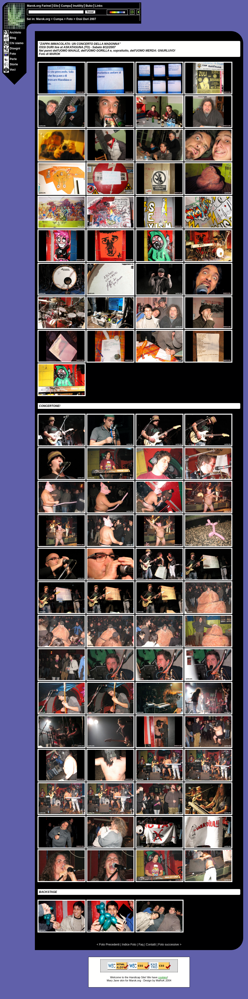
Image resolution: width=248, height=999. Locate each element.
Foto (69, 19)
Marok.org (43, 19)
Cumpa (58, 19)
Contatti (151, 944)
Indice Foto (129, 944)
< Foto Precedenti (108, 944)
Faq (141, 944)
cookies (162, 977)
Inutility (78, 5)
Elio (56, 5)
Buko (89, 5)
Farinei (47, 5)
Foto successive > (169, 944)
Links (98, 5)
